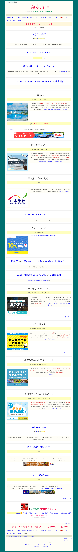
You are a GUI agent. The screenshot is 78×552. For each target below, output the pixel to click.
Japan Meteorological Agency (31, 275)
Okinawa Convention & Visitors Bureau (33, 81)
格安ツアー (36, 17)
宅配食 (19, 20)
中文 (44, 58)
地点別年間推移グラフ (56, 261)
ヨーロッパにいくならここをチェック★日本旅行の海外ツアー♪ (51, 488)
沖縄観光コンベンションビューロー (39, 66)
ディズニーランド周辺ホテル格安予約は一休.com (55, 109)
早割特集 (11, 129)
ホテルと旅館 (16, 17)
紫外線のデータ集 (33, 261)
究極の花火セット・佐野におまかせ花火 (60, 513)
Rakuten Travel (39, 427)
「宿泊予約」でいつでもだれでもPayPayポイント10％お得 (43, 235)
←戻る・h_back (67, 352)
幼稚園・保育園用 (28, 513)
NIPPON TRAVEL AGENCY (39, 214)
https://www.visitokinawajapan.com (54, 87)
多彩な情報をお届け (63, 71)
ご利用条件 (33, 15)
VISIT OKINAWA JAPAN (39, 52)
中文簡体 (59, 81)
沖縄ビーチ (68, 17)
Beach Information (39, 27)
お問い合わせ (16, 15)
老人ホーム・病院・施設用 (41, 513)
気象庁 (14, 261)
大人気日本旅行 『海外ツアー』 (39, 447)
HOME (8, 15)
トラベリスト (39, 324)
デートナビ (55, 17)
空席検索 (29, 17)
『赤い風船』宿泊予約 (63, 191)
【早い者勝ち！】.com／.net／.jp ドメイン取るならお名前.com (39, 544)
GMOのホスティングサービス (34, 543)
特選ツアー (44, 17)
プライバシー (27, 15)
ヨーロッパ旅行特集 (39, 475)
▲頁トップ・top (67, 317)
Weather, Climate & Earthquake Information (38, 280)
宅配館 (14, 20)
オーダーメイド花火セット (14, 513)
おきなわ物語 (39, 34)
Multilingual (55, 275)
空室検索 (23, 17)
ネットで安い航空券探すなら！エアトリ (52, 408)
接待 (49, 17)
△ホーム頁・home (67, 540)
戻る (12, 15)
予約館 (9, 17)
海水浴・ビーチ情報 (39, 38)
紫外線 (9, 20)
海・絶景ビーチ (40, 431)
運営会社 (21, 15)
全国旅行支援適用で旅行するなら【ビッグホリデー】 (51, 161)
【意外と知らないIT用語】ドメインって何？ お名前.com (39, 546)
